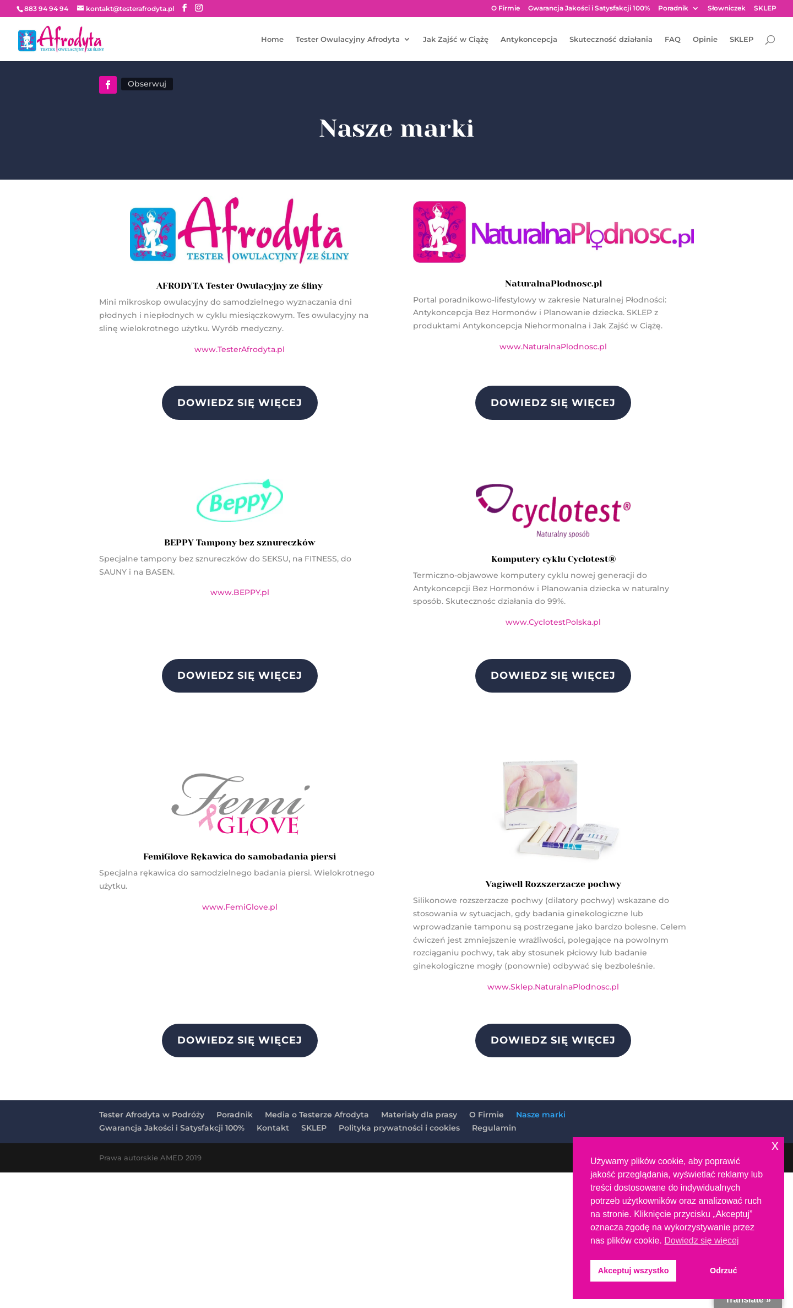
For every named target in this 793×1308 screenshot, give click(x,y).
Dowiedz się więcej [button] (701, 1240)
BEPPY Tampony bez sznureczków (239, 542)
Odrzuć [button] (723, 1270)
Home (272, 39)
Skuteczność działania (611, 39)
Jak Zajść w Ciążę (455, 39)
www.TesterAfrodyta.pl (239, 349)
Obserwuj (147, 84)
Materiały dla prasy (419, 1115)
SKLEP (765, 8)
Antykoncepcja (529, 39)
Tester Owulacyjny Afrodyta (348, 39)
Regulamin (494, 1128)
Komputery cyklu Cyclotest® (553, 559)
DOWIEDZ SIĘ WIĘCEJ (239, 403)
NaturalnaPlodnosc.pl (553, 283)
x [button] (775, 1145)
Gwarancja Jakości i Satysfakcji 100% (589, 8)
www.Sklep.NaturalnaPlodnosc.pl (553, 987)
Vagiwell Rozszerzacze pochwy (553, 884)
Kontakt (273, 1128)
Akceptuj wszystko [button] (633, 1270)
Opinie (705, 39)
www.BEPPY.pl (239, 592)
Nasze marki (541, 1115)
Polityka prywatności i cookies (399, 1128)
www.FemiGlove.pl (240, 907)
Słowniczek (727, 8)
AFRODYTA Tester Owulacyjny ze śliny (239, 285)
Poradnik (673, 8)
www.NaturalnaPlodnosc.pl (553, 347)
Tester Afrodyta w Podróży (151, 1115)
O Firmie (505, 8)
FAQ (673, 39)
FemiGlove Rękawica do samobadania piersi (239, 856)
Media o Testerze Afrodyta (317, 1115)
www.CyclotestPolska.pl (553, 622)
